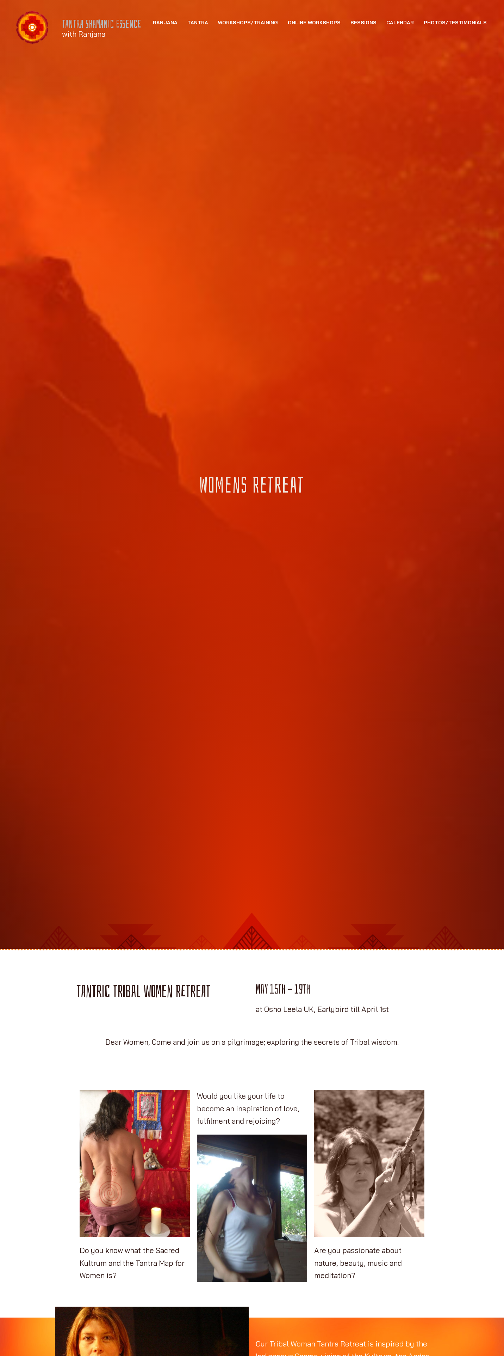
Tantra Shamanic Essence (108, 25)
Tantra (197, 67)
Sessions (363, 67)
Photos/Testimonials (455, 67)
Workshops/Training (248, 67)
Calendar (400, 67)
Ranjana (165, 67)
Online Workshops (314, 67)
